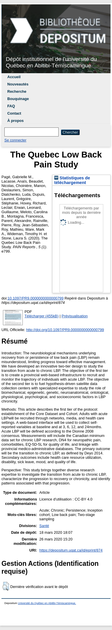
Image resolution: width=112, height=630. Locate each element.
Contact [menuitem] (14, 113)
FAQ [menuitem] (11, 106)
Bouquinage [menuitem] (18, 99)
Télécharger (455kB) (41, 316)
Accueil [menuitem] (14, 77)
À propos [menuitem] (15, 120)
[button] (5, 586)
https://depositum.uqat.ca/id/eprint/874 (71, 550)
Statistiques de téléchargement (72, 180)
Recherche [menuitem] (16, 91)
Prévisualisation (75, 316)
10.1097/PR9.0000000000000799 (36, 298)
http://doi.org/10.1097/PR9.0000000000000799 (65, 330)
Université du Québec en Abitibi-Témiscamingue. (47, 603)
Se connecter (15, 140)
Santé (44, 526)
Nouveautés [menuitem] (18, 84)
